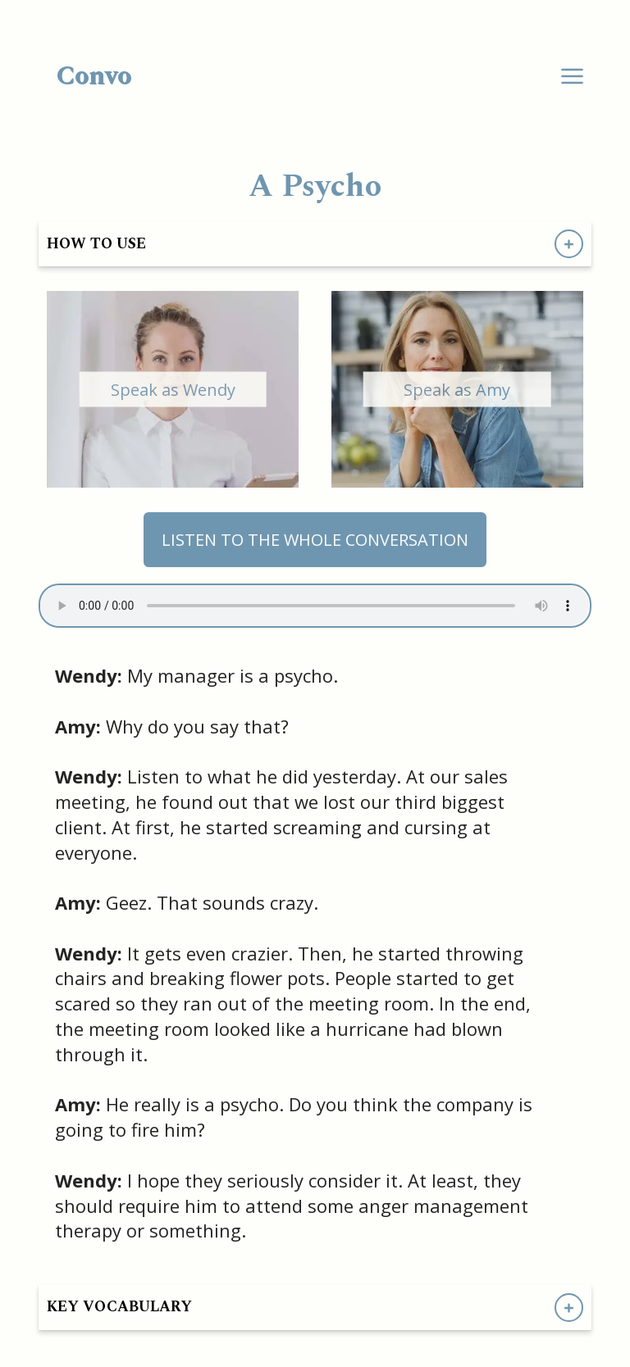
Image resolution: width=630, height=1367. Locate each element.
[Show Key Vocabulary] (569, 1307)
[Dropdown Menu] (572, 76)
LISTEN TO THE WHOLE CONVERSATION (315, 540)
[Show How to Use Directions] (569, 243)
